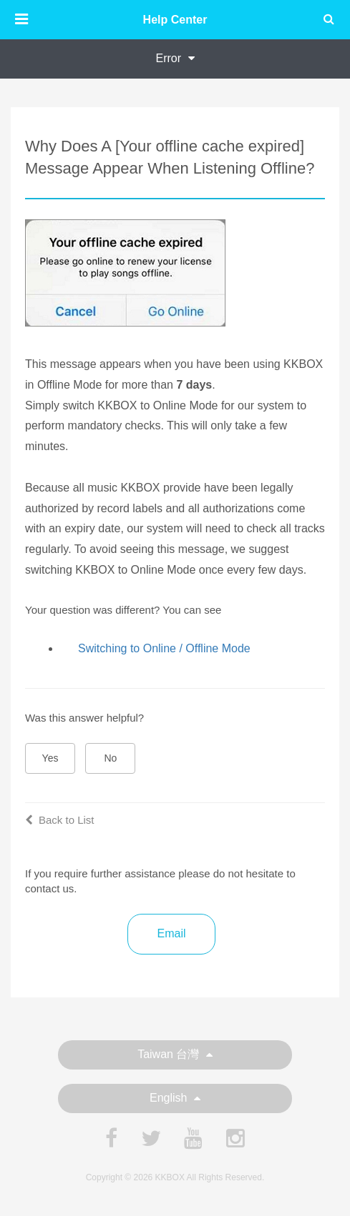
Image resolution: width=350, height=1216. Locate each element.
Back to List (59, 820)
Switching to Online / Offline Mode (164, 648)
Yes (50, 758)
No (110, 758)
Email (171, 933)
